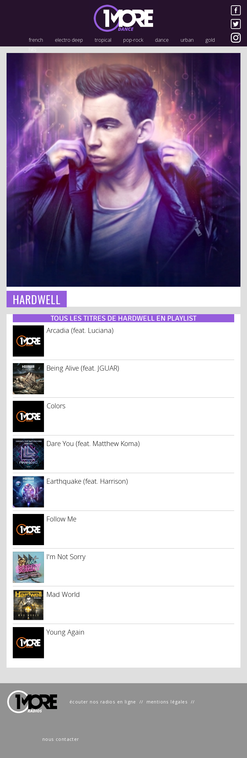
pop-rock (133, 39)
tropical (103, 39)
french (36, 39)
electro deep (69, 39)
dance (162, 39)
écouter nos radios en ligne (103, 702)
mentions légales (167, 702)
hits (32, 49)
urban (187, 39)
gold (210, 39)
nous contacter (60, 739)
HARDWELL (37, 299)
